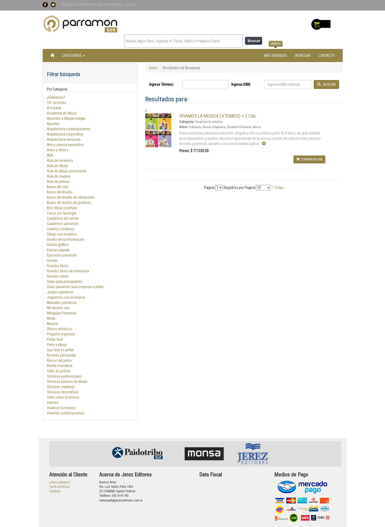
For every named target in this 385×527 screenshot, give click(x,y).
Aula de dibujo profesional (66, 171)
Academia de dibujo (62, 113)
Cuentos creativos (60, 229)
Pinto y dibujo (57, 345)
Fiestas (52, 260)
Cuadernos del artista (63, 218)
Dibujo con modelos (62, 234)
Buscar (254, 41)
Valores (52, 402)
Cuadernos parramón (62, 224)
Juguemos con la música (66, 297)
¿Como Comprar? (60, 482)
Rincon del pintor (59, 360)
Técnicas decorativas (63, 392)
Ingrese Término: (161, 84)
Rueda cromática (59, 366)
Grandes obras (58, 276)
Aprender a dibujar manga (66, 118)
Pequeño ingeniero (61, 334)
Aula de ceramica (60, 160)
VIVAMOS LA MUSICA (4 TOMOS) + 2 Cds (217, 116)
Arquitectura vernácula (64, 139)
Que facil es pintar (60, 350)
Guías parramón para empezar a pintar (75, 287)
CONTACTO (326, 55)
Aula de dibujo (57, 166)
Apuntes (53, 124)
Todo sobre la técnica (63, 397)
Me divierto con (58, 308)
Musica (52, 324)
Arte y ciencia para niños (65, 145)
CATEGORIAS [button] (73, 55)
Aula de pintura (58, 181)
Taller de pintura (58, 371)
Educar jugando (58, 250)
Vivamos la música (61, 408)
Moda (51, 318)
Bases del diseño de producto (69, 202)
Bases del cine (57, 187)
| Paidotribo (113, 4)
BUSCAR (326, 84)
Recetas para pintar (61, 355)
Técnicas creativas (61, 387)
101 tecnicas (56, 103)
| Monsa (130, 4)
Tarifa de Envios (59, 487)
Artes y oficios (57, 150)
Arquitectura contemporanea (68, 129)
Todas (278, 187)
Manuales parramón (62, 302)
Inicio (153, 68)
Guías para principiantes (65, 281)
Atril (50, 155)
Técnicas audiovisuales (64, 376)
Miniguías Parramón (62, 313)
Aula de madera (58, 176)
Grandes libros (57, 266)
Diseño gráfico (57, 245)
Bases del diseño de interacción (70, 197)
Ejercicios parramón (62, 255)
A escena (54, 108)
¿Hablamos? (56, 97)
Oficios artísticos (59, 329)
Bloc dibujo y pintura (62, 208)
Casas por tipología (61, 213)
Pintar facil (55, 339)
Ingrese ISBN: (241, 84)
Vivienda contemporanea (65, 413)
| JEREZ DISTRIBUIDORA (82, 4)
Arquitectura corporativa (65, 134)
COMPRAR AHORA (309, 159)
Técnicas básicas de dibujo (67, 381)
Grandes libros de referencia (68, 271)
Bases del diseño (59, 192)
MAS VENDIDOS (275, 55)
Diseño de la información (65, 239)
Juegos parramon (60, 292)
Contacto (54, 491)
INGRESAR (303, 55)
